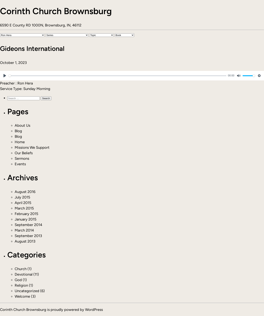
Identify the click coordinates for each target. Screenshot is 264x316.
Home (20, 142)
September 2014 (28, 225)
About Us (22, 125)
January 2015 (25, 219)
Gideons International (32, 49)
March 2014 (24, 230)
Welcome (22, 296)
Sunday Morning (36, 88)
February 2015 (26, 214)
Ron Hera (25, 83)
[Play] (5, 76)
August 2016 (25, 191)
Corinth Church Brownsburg (56, 11)
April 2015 (23, 203)
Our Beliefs (24, 153)
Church (21, 269)
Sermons (22, 158)
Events (20, 164)
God (18, 280)
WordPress (94, 309)
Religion (21, 285)
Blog (18, 131)
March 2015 (24, 208)
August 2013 (25, 241)
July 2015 (22, 197)
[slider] (117, 75)
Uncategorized (27, 291)
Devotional (23, 274)
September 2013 (28, 236)
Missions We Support (32, 147)
